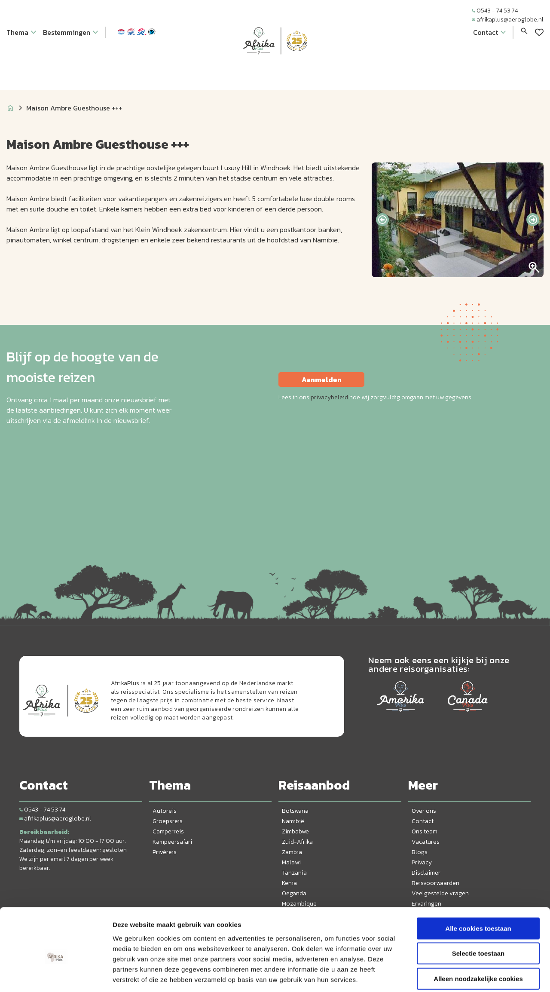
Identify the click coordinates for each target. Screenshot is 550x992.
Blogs (420, 852)
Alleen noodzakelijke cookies (478, 937)
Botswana (295, 810)
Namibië (293, 821)
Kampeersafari (172, 841)
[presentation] (382, 219)
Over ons (424, 810)
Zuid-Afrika (297, 841)
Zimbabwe (295, 831)
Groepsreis (168, 821)
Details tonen (464, 975)
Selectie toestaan (478, 912)
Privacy (422, 862)
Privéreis (165, 852)
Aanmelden (322, 379)
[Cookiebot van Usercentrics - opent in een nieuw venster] (55, 975)
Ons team (424, 831)
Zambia (292, 852)
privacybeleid (329, 397)
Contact (423, 821)
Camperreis (168, 831)
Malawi (291, 862)
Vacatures (426, 841)
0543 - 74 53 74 (495, 10)
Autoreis (165, 810)
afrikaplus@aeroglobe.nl (508, 19)
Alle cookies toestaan (478, 887)
